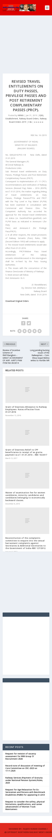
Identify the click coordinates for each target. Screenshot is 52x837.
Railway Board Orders (29, 118)
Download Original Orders (17, 301)
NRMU (21, 115)
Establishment (11, 118)
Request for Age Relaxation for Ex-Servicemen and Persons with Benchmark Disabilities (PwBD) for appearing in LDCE (25, 792)
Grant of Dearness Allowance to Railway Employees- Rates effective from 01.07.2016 (26, 409)
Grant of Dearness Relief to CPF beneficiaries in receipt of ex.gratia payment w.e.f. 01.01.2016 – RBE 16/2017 (26, 452)
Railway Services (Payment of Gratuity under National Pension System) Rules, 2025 (24, 780)
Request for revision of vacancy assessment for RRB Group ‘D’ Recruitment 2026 (20, 756)
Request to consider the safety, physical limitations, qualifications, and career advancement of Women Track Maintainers (25, 805)
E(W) (41, 115)
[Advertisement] (26, 47)
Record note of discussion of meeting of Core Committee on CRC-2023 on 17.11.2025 (25, 768)
